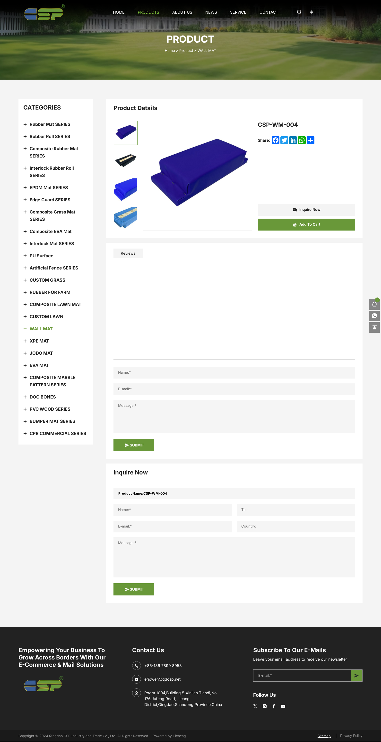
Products (147, 12)
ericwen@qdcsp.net (162, 679)
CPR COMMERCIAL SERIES (58, 433)
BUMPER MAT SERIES (52, 421)
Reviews (128, 253)
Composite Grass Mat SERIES (52, 215)
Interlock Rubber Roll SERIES (52, 172)
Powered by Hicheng (169, 736)
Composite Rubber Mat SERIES (54, 152)
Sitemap (324, 736)
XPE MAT (39, 340)
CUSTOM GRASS (47, 280)
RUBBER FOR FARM (50, 292)
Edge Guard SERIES (50, 199)
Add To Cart (306, 224)
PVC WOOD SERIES (50, 409)
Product (186, 50)
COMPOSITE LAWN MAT (55, 304)
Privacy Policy (351, 735)
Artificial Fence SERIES (54, 267)
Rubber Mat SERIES (50, 124)
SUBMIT (134, 445)
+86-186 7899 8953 (163, 665)
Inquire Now (306, 209)
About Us (181, 12)
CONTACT (267, 12)
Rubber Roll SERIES (50, 136)
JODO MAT (41, 353)
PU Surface (41, 255)
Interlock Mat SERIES (52, 243)
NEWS (210, 12)
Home (117, 12)
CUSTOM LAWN (46, 316)
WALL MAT (207, 50)
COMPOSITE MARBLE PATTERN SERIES (53, 381)
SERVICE (237, 12)
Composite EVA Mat (51, 231)
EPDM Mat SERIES (49, 187)
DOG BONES (43, 396)
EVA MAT (39, 365)
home (170, 50)
